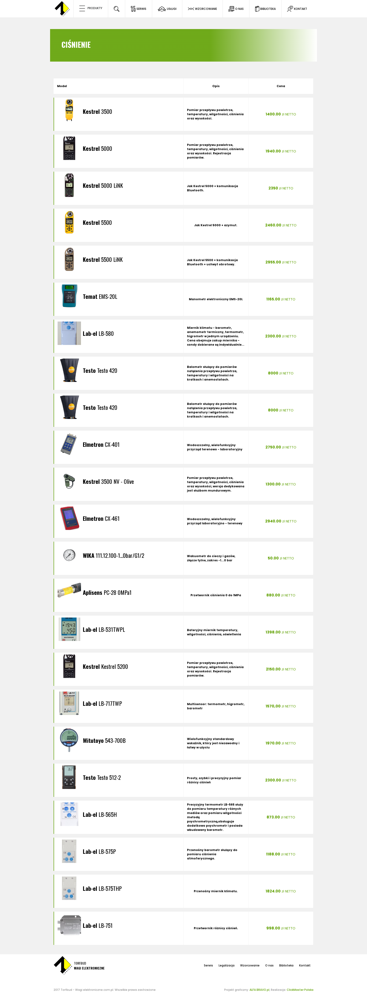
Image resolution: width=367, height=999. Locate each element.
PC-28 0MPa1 (107, 592)
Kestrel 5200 (105, 666)
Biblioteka (286, 965)
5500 (97, 222)
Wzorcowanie (250, 965)
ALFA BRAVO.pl (259, 990)
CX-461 (101, 518)
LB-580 (98, 333)
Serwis (208, 965)
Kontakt (305, 965)
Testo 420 (100, 370)
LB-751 (98, 925)
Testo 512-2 (102, 777)
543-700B (104, 740)
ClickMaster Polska (300, 990)
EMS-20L (100, 296)
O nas (269, 965)
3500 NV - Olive (108, 481)
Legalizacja (227, 965)
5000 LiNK (103, 185)
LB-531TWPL (104, 629)
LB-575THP (102, 888)
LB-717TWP (102, 703)
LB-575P (99, 851)
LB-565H (100, 814)
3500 (97, 111)
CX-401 (101, 444)
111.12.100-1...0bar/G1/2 (113, 555)
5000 (97, 148)
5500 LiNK (103, 259)
